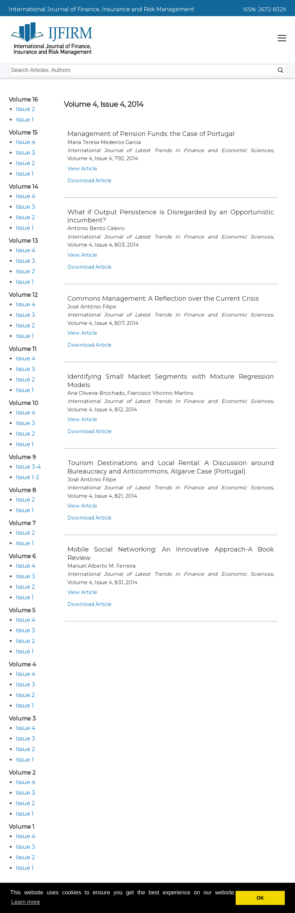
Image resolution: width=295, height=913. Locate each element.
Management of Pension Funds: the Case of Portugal (151, 134)
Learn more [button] (25, 902)
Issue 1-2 (27, 477)
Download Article (89, 180)
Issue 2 (25, 109)
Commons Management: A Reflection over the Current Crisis (163, 298)
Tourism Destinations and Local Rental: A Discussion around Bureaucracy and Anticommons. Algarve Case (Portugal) (170, 467)
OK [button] (260, 898)
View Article (82, 168)
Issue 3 (25, 152)
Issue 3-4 (28, 466)
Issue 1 (25, 119)
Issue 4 (25, 142)
